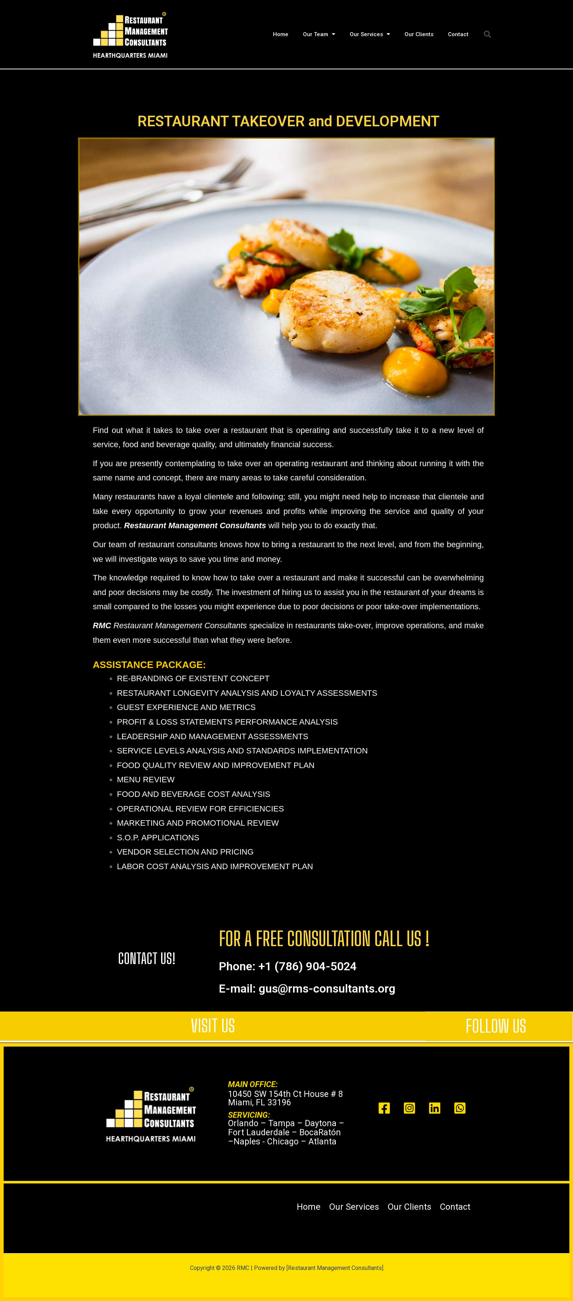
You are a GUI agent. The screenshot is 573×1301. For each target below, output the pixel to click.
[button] (487, 34)
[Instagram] (409, 1108)
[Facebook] (384, 1108)
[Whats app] (459, 1108)
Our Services (370, 34)
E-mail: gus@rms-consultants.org (307, 988)
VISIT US (213, 1026)
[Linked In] (434, 1108)
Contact (458, 34)
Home (280, 34)
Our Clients (419, 34)
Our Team (319, 34)
